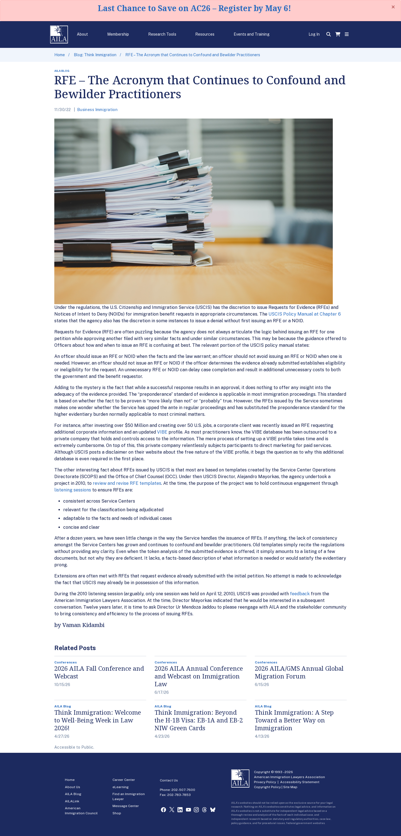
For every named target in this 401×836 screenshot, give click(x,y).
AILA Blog (73, 794)
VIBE (162, 432)
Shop (117, 813)
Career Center (124, 780)
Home (59, 55)
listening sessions (72, 490)
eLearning (121, 787)
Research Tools (162, 34)
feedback (300, 593)
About (82, 34)
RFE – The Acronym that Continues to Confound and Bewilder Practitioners (192, 55)
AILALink (72, 801)
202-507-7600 (183, 790)
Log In (314, 34)
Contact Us (169, 780)
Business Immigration (97, 109)
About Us (72, 787)
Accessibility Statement (299, 782)
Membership (118, 34)
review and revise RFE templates (127, 483)
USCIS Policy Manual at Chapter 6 (304, 314)
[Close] (393, 7)
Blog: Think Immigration (95, 55)
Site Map (290, 787)
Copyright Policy (267, 787)
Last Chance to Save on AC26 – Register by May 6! (194, 8)
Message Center (126, 806)
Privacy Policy (265, 782)
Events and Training (252, 34)
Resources (204, 34)
